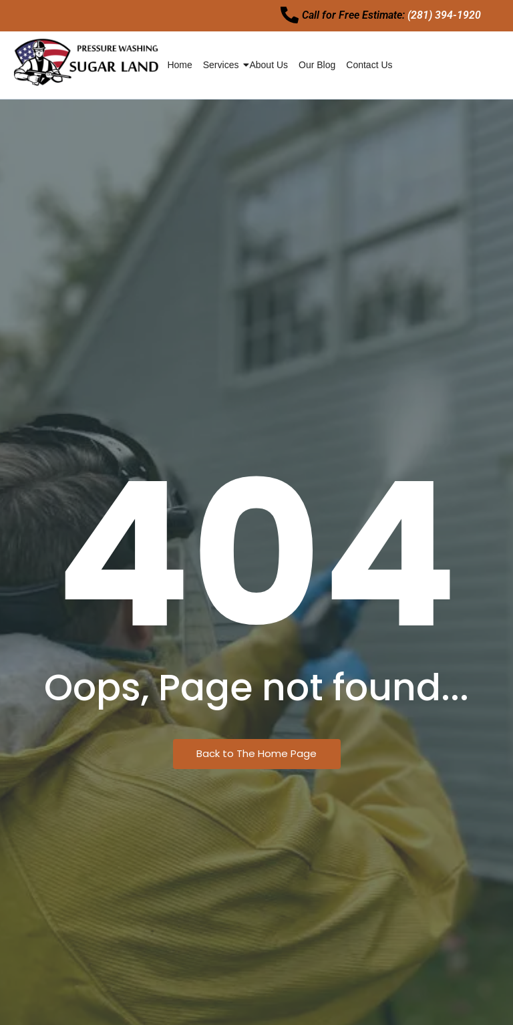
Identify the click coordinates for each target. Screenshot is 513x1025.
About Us (268, 68)
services (221, 68)
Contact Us (369, 68)
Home (179, 68)
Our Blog (317, 68)
